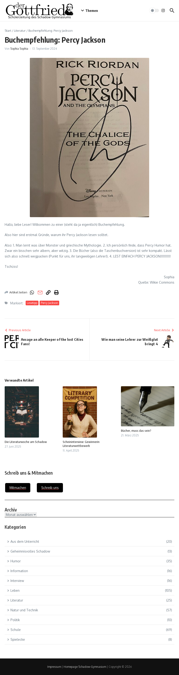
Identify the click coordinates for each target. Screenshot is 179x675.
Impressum (54, 666)
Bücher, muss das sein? (136, 430)
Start (8, 30)
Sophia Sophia (19, 48)
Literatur (20, 30)
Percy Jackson (49, 303)
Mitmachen (18, 488)
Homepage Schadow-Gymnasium (85, 666)
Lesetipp (32, 303)
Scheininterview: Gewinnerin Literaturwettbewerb (81, 444)
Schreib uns (50, 488)
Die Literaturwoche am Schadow (26, 442)
